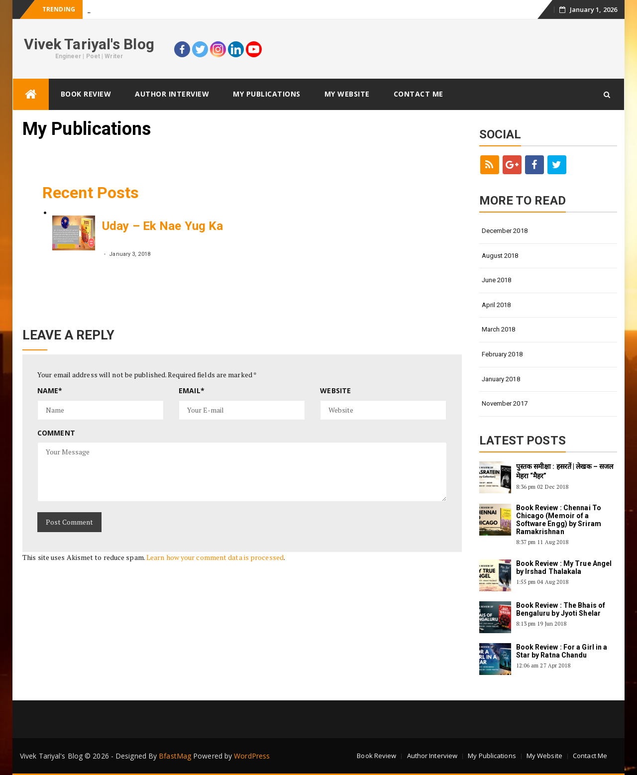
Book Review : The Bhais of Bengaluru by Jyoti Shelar (561, 609)
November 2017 (505, 403)
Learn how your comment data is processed (215, 557)
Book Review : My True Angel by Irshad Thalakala (564, 567)
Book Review (86, 94)
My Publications (267, 94)
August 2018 (500, 255)
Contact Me (418, 94)
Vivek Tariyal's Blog (89, 44)
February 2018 (502, 354)
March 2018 (499, 329)
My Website (347, 94)
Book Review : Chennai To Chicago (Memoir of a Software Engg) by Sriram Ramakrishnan (558, 520)
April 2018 (496, 305)
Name (50, 390)
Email (192, 390)
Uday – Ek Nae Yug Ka (162, 226)
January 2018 (501, 379)
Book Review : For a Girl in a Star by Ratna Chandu (562, 651)
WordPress (252, 756)
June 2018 (497, 280)
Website (335, 390)
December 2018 (505, 230)
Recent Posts (90, 192)
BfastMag (175, 756)
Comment (56, 433)
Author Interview (172, 94)
